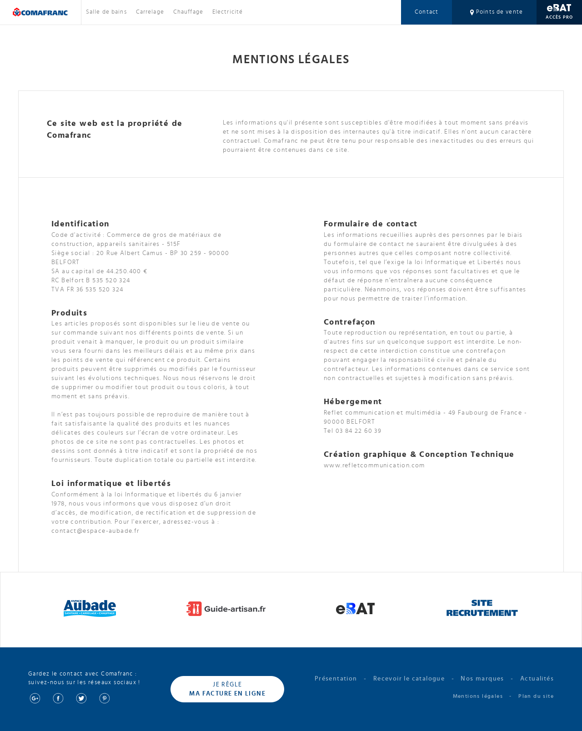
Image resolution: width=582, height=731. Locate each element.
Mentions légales (478, 696)
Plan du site (536, 696)
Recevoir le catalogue (409, 679)
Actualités (537, 679)
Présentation (336, 679)
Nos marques (482, 679)
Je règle (227, 689)
